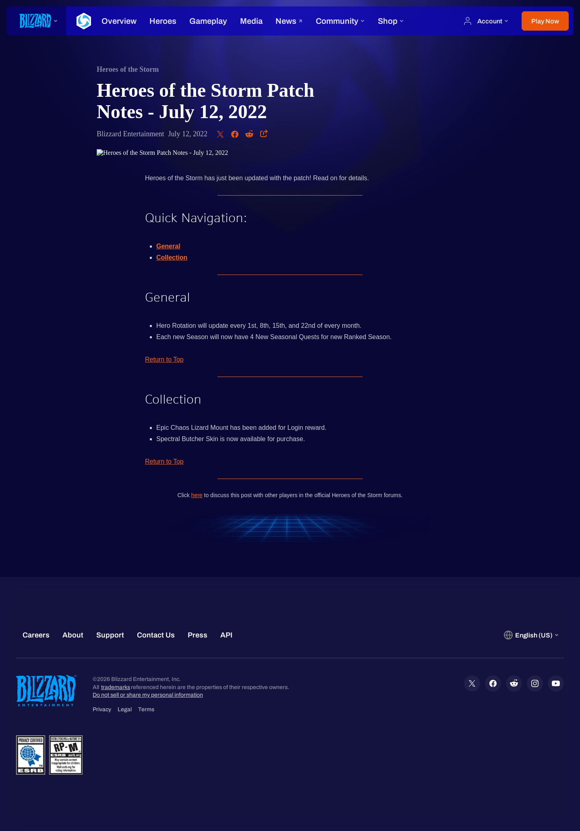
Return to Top (164, 359)
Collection (171, 257)
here (197, 495)
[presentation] (36, 20)
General (168, 246)
